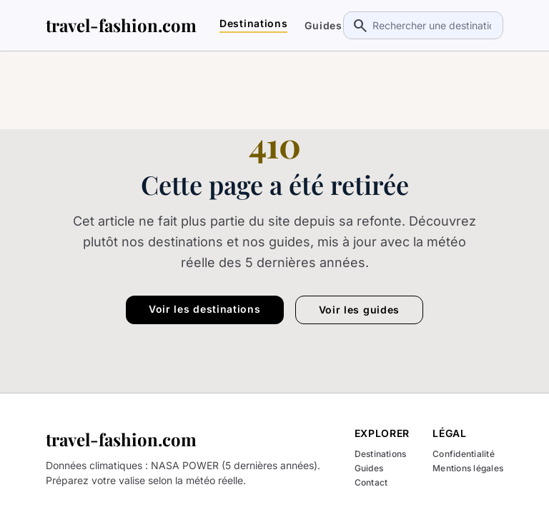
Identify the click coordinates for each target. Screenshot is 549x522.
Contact (371, 482)
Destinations (253, 24)
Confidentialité (463, 454)
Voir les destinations (205, 309)
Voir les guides (359, 309)
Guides (323, 26)
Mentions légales (467, 468)
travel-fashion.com (121, 25)
